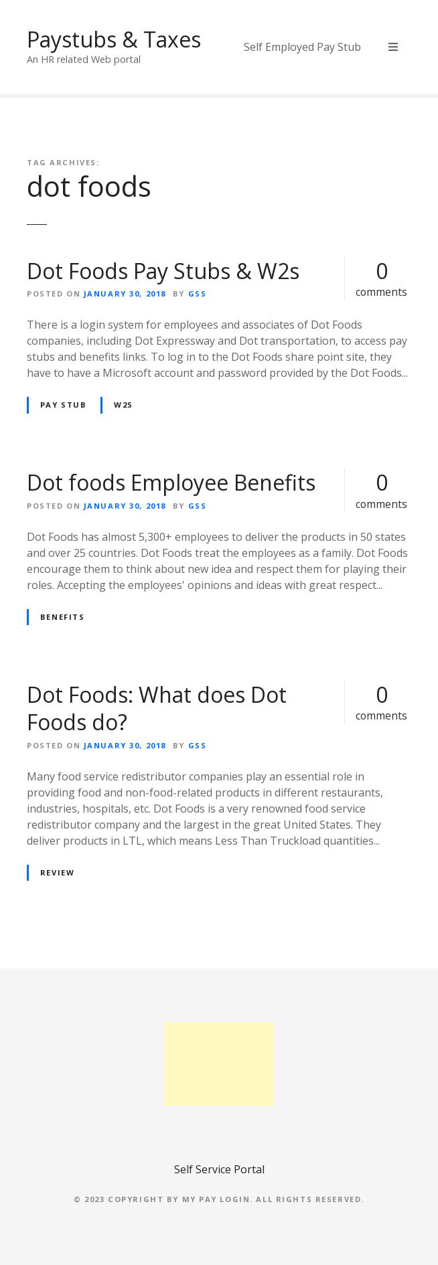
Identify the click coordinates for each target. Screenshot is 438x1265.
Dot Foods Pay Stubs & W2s (163, 270)
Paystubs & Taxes (114, 39)
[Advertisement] (219, 1064)
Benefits (62, 617)
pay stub (63, 405)
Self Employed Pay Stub (302, 46)
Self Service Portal (219, 1169)
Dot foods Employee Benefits (171, 482)
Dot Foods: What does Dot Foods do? (157, 708)
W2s (123, 405)
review (57, 872)
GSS (197, 293)
